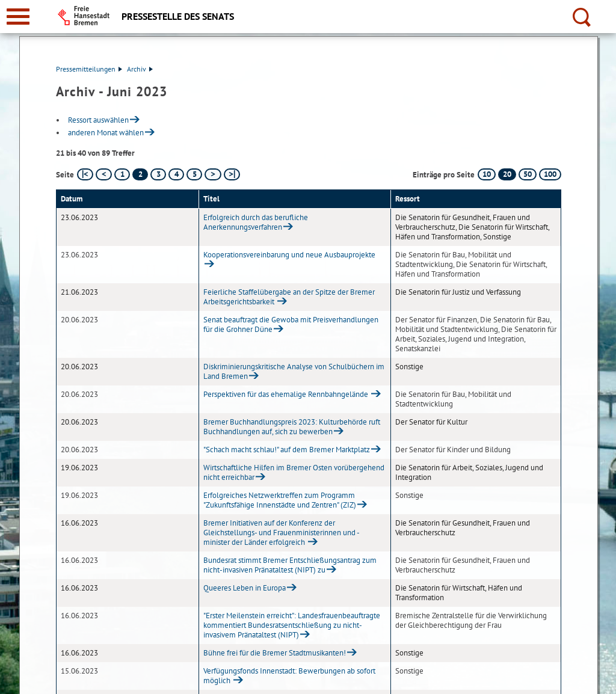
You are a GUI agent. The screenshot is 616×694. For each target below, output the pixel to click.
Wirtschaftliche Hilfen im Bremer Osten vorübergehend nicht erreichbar (293, 472)
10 (486, 174)
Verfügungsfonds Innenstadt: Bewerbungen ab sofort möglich (289, 676)
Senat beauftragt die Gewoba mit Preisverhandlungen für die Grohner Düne (290, 324)
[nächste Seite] (213, 174)
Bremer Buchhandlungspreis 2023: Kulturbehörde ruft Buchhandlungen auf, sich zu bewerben (291, 427)
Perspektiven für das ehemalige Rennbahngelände (286, 394)
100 (550, 174)
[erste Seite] (85, 174)
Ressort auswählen (98, 120)
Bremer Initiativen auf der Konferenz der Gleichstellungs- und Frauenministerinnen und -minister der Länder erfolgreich (281, 532)
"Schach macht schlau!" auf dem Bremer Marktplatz (286, 449)
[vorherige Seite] (104, 174)
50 (527, 174)
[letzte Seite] (232, 174)
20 (507, 174)
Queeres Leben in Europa (244, 588)
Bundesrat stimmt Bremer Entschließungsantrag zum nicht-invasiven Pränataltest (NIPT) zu (290, 565)
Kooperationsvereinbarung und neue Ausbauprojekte (289, 255)
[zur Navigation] (18, 16)
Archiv (140, 68)
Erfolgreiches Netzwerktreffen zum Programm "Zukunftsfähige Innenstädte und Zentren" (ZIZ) (279, 500)
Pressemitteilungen (89, 68)
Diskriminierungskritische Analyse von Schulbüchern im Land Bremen (293, 371)
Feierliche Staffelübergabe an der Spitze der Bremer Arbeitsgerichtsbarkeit (289, 297)
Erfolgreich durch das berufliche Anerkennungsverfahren (255, 222)
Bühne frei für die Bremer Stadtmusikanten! (274, 653)
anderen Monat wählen (106, 132)
